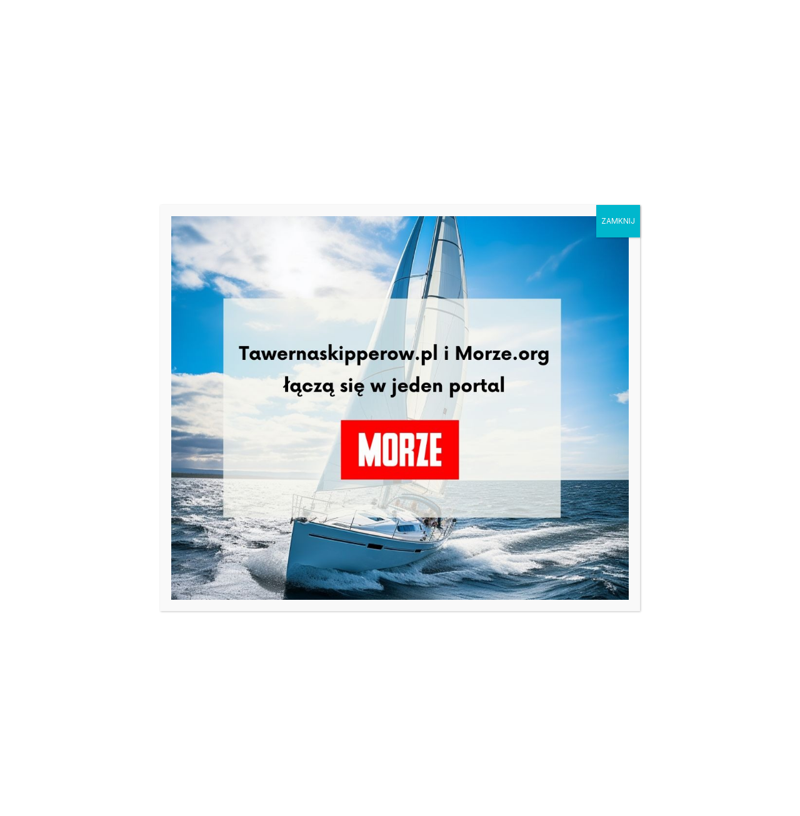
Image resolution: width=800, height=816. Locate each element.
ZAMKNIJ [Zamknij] (618, 221)
